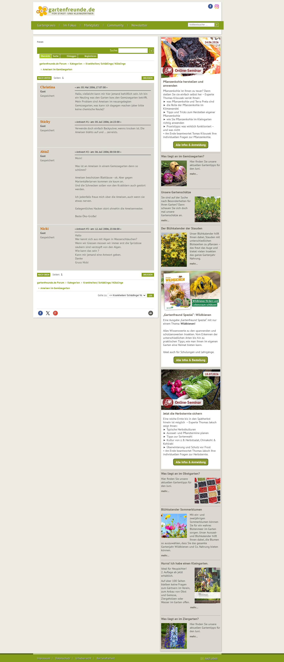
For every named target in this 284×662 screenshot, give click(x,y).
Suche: (114, 50)
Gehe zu (102, 295)
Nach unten (44, 78)
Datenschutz (62, 658)
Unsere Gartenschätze (176, 192)
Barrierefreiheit (106, 658)
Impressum (43, 658)
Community (115, 25)
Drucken (147, 78)
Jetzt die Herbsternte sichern (182, 413)
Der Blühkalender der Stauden (181, 228)
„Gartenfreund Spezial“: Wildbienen (187, 315)
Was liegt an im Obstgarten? (180, 473)
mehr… (194, 174)
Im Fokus (69, 25)
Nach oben (43, 274)
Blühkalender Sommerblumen (181, 509)
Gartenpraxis (46, 25)
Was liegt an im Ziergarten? (180, 619)
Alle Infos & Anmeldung (191, 145)
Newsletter (140, 25)
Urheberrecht (83, 658)
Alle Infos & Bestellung (190, 360)
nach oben (211, 658)
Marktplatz (91, 25)
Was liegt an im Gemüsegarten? (182, 156)
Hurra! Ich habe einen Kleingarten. (184, 563)
